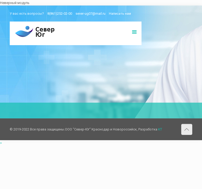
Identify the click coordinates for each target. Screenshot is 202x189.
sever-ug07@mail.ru (90, 13)
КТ (160, 129)
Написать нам (120, 13)
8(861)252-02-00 (59, 13)
